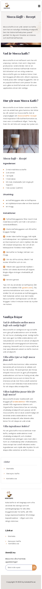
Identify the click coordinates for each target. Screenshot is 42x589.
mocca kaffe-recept (27, 116)
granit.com (27, 288)
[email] (18, 567)
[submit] (34, 568)
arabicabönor (19, 402)
